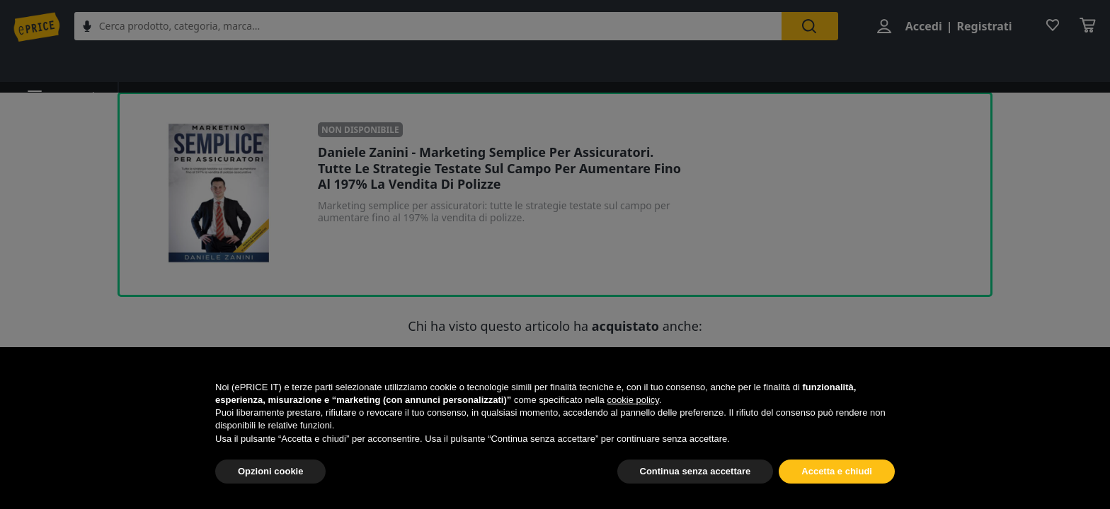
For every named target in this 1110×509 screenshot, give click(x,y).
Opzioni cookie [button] (270, 471)
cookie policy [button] (632, 399)
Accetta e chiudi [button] (836, 471)
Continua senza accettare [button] (695, 471)
